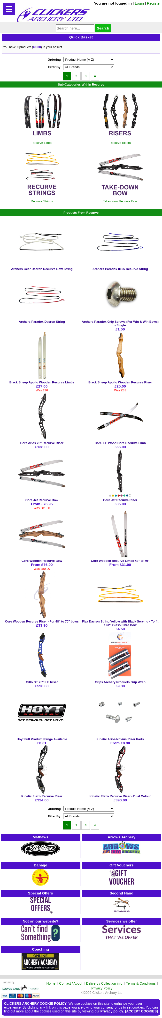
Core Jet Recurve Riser (120, 500)
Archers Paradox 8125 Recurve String (120, 269)
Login (139, 3)
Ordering (54, 59)
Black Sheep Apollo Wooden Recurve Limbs (41, 382)
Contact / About (70, 983)
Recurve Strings (42, 201)
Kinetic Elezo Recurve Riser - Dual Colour (120, 796)
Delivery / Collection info (104, 983)
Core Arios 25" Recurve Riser (41, 443)
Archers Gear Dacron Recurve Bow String (42, 269)
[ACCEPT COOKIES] (141, 1011)
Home (50, 983)
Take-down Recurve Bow (120, 201)
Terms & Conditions (140, 983)
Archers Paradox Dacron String (42, 321)
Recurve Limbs (41, 143)
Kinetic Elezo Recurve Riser (41, 796)
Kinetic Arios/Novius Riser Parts (120, 739)
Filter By (54, 67)
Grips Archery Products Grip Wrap (120, 682)
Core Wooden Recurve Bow (42, 561)
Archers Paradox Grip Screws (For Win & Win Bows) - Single (120, 323)
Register (154, 3)
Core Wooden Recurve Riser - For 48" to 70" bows (42, 621)
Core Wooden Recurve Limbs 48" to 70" (120, 561)
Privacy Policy (101, 988)
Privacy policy (111, 1011)
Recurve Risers (120, 143)
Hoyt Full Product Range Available (42, 739)
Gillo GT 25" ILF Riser (42, 682)
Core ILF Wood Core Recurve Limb (120, 443)
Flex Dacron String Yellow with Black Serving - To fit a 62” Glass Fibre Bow (120, 623)
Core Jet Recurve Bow (41, 500)
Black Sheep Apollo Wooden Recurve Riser (120, 382)
